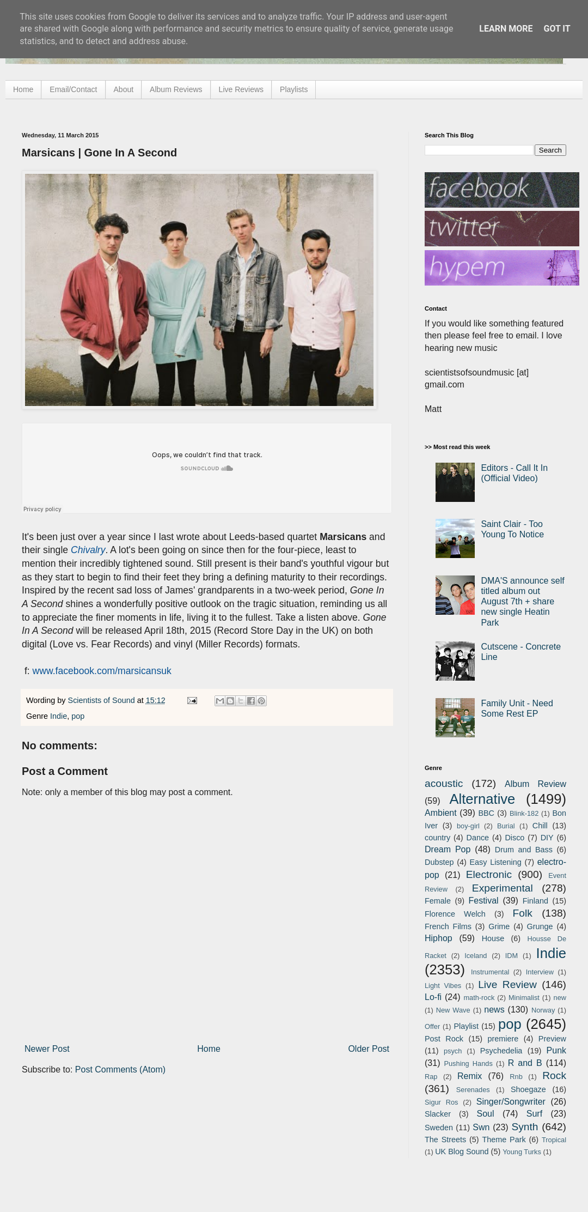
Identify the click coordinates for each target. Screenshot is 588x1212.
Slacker (438, 1114)
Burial (506, 826)
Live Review (507, 984)
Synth (524, 1126)
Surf (534, 1113)
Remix (469, 1076)
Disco (514, 837)
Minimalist (524, 997)
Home (23, 89)
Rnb (516, 1076)
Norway (543, 1010)
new (560, 997)
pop (77, 716)
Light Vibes (443, 985)
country (437, 837)
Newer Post (47, 1048)
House (493, 938)
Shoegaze (528, 1089)
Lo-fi (433, 997)
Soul (485, 1113)
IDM (511, 956)
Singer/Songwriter (511, 1101)
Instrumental (490, 972)
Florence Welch (455, 914)
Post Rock (444, 1038)
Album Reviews (176, 89)
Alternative (482, 799)
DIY (547, 837)
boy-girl (468, 826)
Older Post (368, 1048)
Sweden (439, 1127)
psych (453, 1051)
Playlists (294, 89)
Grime (499, 926)
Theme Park (504, 1139)
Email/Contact (73, 89)
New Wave (453, 1010)
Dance (477, 837)
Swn (481, 1127)
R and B (525, 1063)
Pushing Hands (468, 1063)
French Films (448, 926)
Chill (540, 825)
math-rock (478, 997)
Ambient (441, 812)
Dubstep (439, 862)
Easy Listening (496, 862)
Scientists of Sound (102, 700)
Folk (522, 913)
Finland (535, 900)
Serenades (473, 1090)
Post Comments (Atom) (120, 1069)
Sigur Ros (441, 1102)
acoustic (444, 783)
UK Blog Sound (461, 1151)
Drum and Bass (524, 849)
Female (438, 900)
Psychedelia (501, 1050)
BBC (486, 813)
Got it (556, 28)
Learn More (505, 28)
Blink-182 (524, 813)
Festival (483, 900)
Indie (58, 716)
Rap (431, 1076)
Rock (554, 1075)
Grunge (540, 926)
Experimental (502, 888)
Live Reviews (241, 89)
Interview (540, 972)
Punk (556, 1050)
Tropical (554, 1140)
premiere (503, 1038)
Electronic (489, 874)
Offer (432, 1026)
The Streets (445, 1139)
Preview (552, 1038)
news (494, 1009)
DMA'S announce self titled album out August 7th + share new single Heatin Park (522, 601)
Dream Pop (447, 849)
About (124, 89)
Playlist (466, 1026)
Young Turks (522, 1152)
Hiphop (438, 938)
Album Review (535, 784)
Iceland (475, 956)
